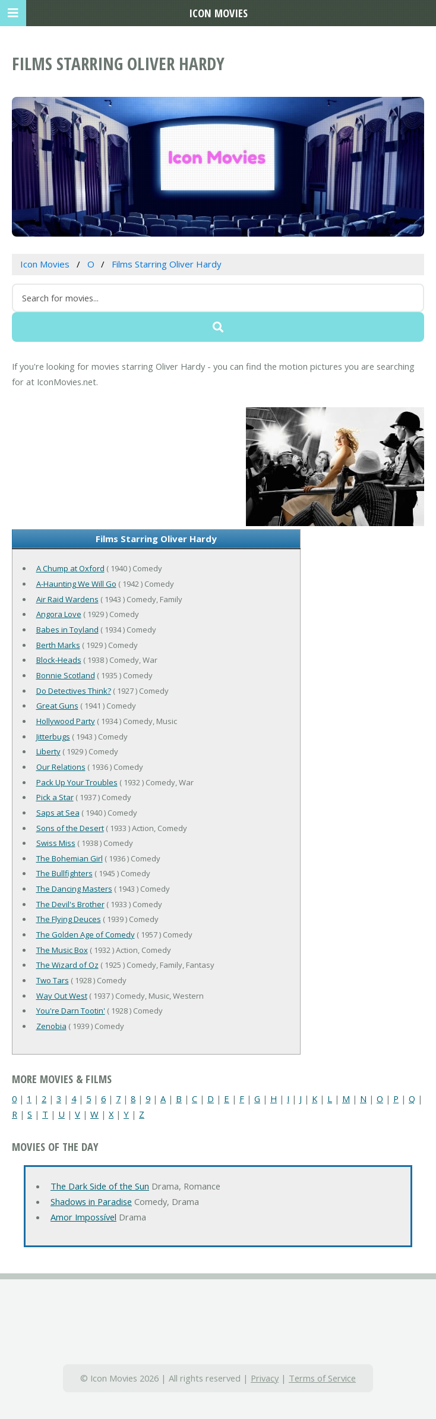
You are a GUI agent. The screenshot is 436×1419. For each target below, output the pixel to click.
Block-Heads (58, 660)
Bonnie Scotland (65, 675)
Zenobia (51, 1026)
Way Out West (61, 995)
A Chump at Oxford (70, 568)
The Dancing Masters (74, 888)
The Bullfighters (64, 873)
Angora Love (58, 614)
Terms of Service (322, 1378)
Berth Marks (58, 645)
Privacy (265, 1378)
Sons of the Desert (70, 828)
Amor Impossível (83, 1217)
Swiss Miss (55, 843)
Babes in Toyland (67, 629)
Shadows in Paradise (91, 1201)
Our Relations (61, 767)
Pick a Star (55, 797)
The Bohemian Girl (69, 858)
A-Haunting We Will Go (76, 583)
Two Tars (52, 980)
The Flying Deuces (68, 919)
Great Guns (57, 705)
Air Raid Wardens (67, 599)
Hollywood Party (65, 721)
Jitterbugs (53, 736)
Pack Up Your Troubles (77, 782)
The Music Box (62, 950)
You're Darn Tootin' (70, 1010)
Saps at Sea (58, 812)
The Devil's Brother (70, 904)
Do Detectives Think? (73, 690)
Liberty (48, 751)
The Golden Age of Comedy (85, 934)
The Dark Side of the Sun (99, 1186)
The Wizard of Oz (67, 964)
